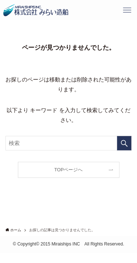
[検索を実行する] (124, 143)
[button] (127, 10)
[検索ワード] (68, 143)
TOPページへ (68, 169)
